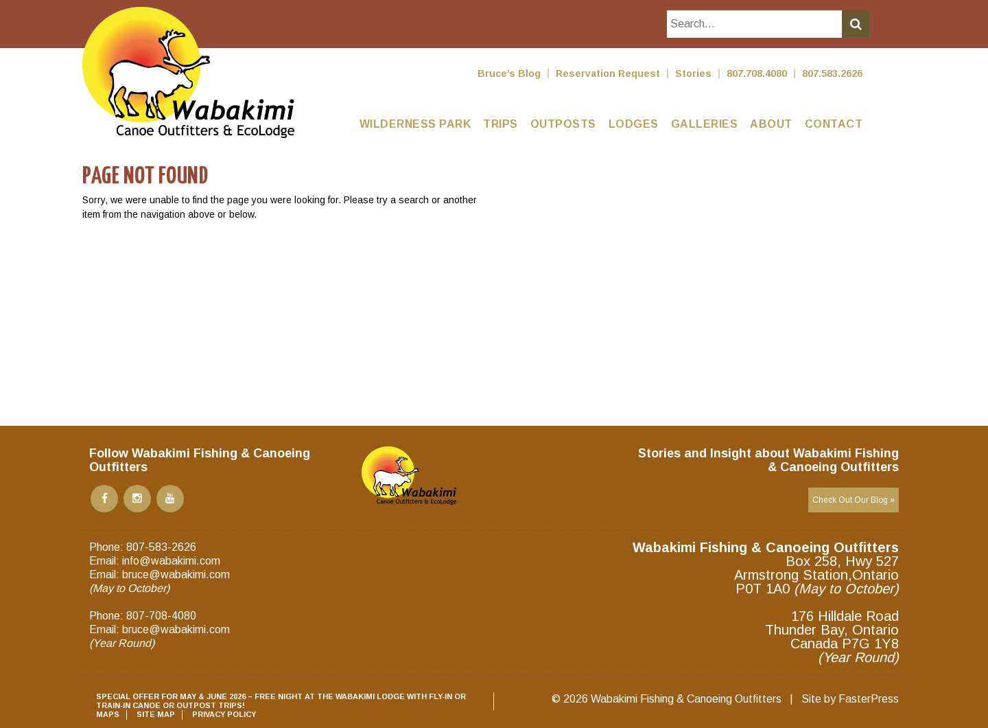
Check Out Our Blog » (853, 500)
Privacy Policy (224, 714)
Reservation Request (608, 73)
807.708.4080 (757, 73)
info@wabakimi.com (171, 561)
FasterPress (868, 699)
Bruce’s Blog (509, 73)
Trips (500, 124)
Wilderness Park (415, 124)
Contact (834, 124)
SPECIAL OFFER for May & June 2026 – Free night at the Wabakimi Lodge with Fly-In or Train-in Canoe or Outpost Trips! (281, 700)
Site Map (156, 714)
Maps (107, 714)
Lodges (634, 124)
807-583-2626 (161, 547)
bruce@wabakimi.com (176, 574)
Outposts (563, 124)
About (771, 124)
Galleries (704, 124)
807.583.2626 (832, 73)
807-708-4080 (161, 616)
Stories (693, 73)
